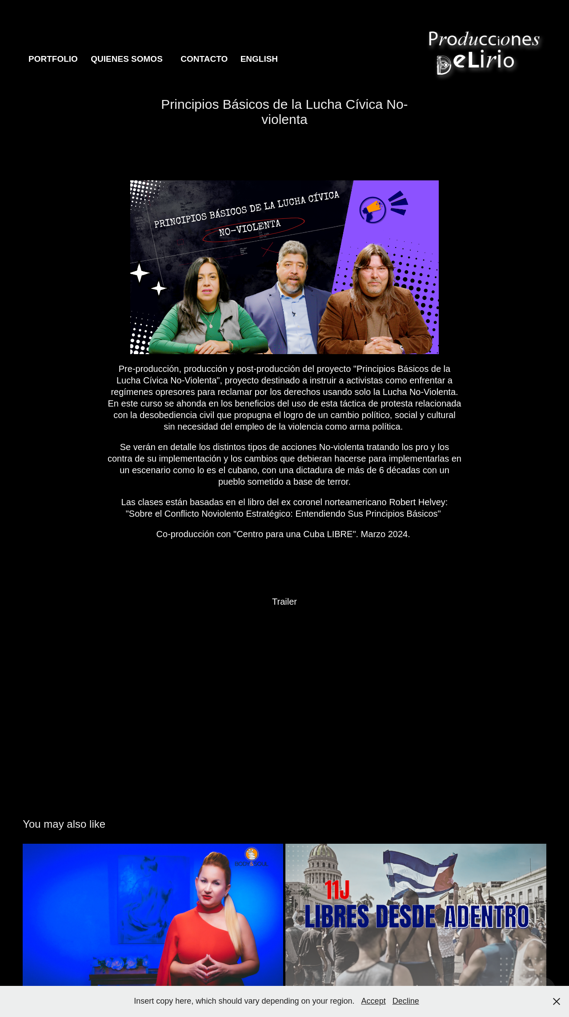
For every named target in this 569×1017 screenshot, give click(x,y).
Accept (373, 1001)
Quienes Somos (127, 59)
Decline (406, 1001)
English (259, 59)
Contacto (204, 59)
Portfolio (53, 59)
